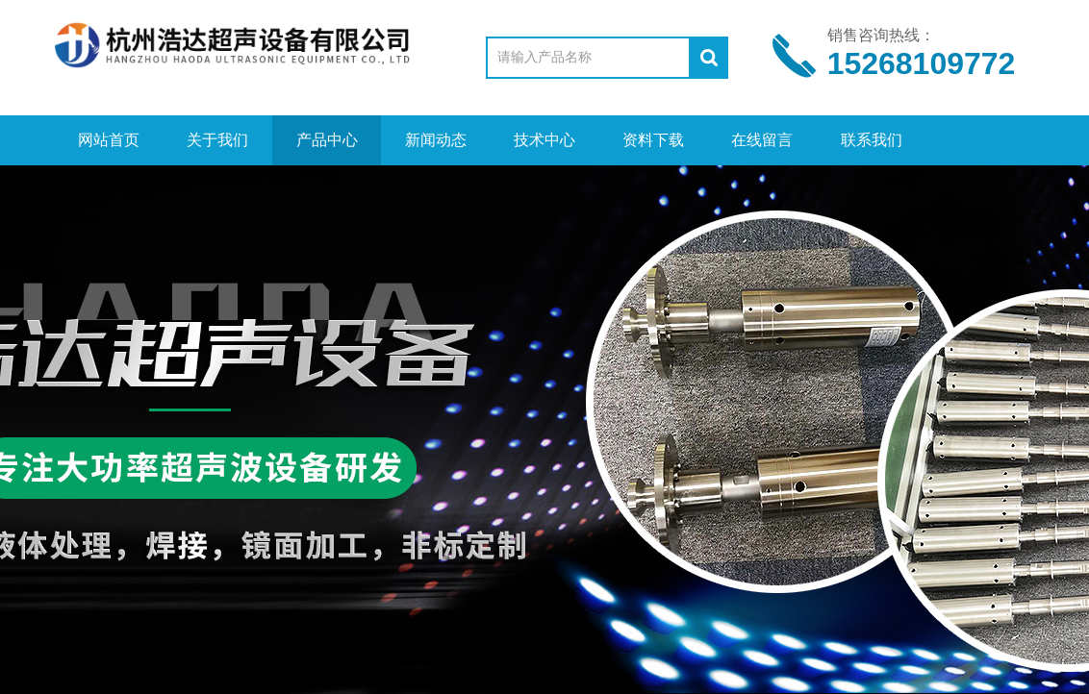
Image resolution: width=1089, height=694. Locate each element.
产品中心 (327, 140)
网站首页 (108, 140)
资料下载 (653, 140)
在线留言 (762, 140)
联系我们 (871, 140)
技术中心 (544, 140)
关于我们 (217, 140)
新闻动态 (436, 140)
